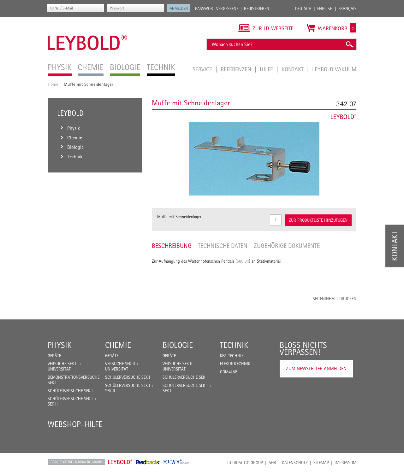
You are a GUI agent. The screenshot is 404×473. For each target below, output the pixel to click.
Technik (234, 345)
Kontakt (293, 69)
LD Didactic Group (245, 462)
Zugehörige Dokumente (287, 245)
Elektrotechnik (235, 363)
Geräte (54, 355)
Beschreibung (172, 245)
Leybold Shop (120, 462)
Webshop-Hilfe (75, 424)
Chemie (118, 345)
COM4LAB (229, 371)
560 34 (243, 261)
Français (347, 8)
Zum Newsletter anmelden (316, 368)
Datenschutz (295, 462)
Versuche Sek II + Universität (64, 366)
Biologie (178, 345)
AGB (272, 462)
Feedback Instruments (148, 462)
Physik (60, 345)
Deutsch (303, 8)
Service (203, 69)
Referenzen (237, 69)
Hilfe (267, 69)
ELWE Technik (176, 462)
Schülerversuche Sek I (70, 390)
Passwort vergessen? (216, 8)
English (325, 8)
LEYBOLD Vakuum (334, 69)
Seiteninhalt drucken (334, 298)
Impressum (345, 462)
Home (53, 84)
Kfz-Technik (232, 355)
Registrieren (256, 8)
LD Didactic (76, 462)
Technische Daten (222, 245)
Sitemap (321, 462)
